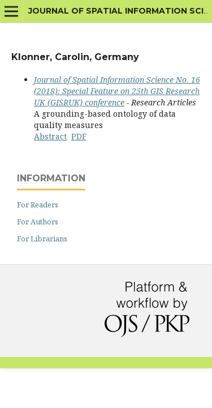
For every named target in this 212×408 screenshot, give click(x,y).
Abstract (50, 136)
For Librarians (42, 238)
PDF (78, 136)
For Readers (37, 204)
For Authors (37, 221)
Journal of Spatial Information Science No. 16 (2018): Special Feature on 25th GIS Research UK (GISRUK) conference (117, 91)
